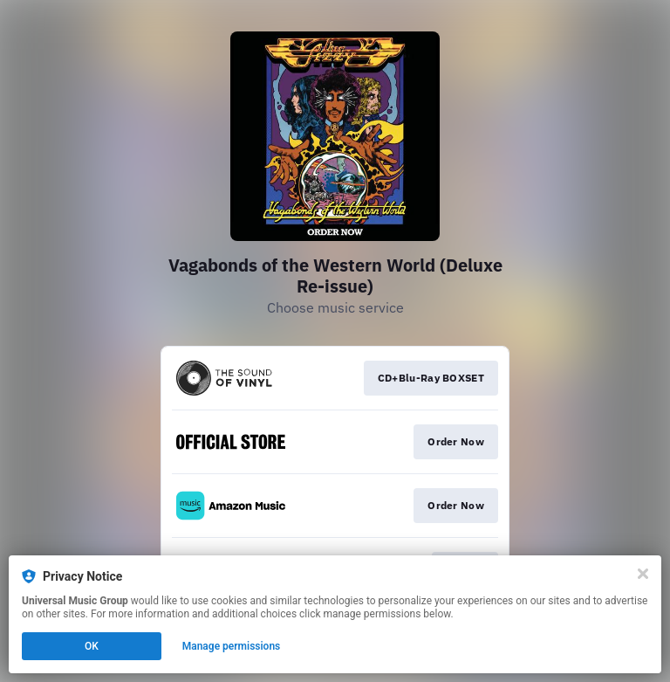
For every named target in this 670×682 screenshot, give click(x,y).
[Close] (643, 574)
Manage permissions (231, 646)
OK (92, 646)
